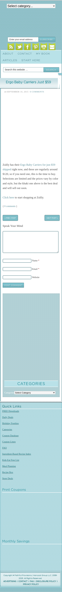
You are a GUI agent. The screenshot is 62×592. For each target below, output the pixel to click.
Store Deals (7, 478)
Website (36, 277)
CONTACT (22, 581)
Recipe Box (7, 472)
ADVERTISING (9, 581)
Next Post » (52, 218)
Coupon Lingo (9, 442)
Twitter (19, 47)
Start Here (30, 60)
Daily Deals (7, 417)
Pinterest (35, 47)
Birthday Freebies (10, 423)
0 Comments (37, 92)
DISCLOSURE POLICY (46, 581)
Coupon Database (10, 435)
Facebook (27, 47)
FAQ (4, 448)
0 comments (10, 206)
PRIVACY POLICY (31, 584)
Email (52, 47)
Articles (10, 60)
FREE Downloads (10, 411)
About (8, 53)
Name (35, 260)
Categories (7, 429)
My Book (43, 53)
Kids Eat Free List (10, 460)
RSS (11, 47)
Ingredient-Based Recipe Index (16, 454)
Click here (8, 197)
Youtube (44, 47)
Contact (25, 53)
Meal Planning (9, 466)
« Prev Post (10, 218)
